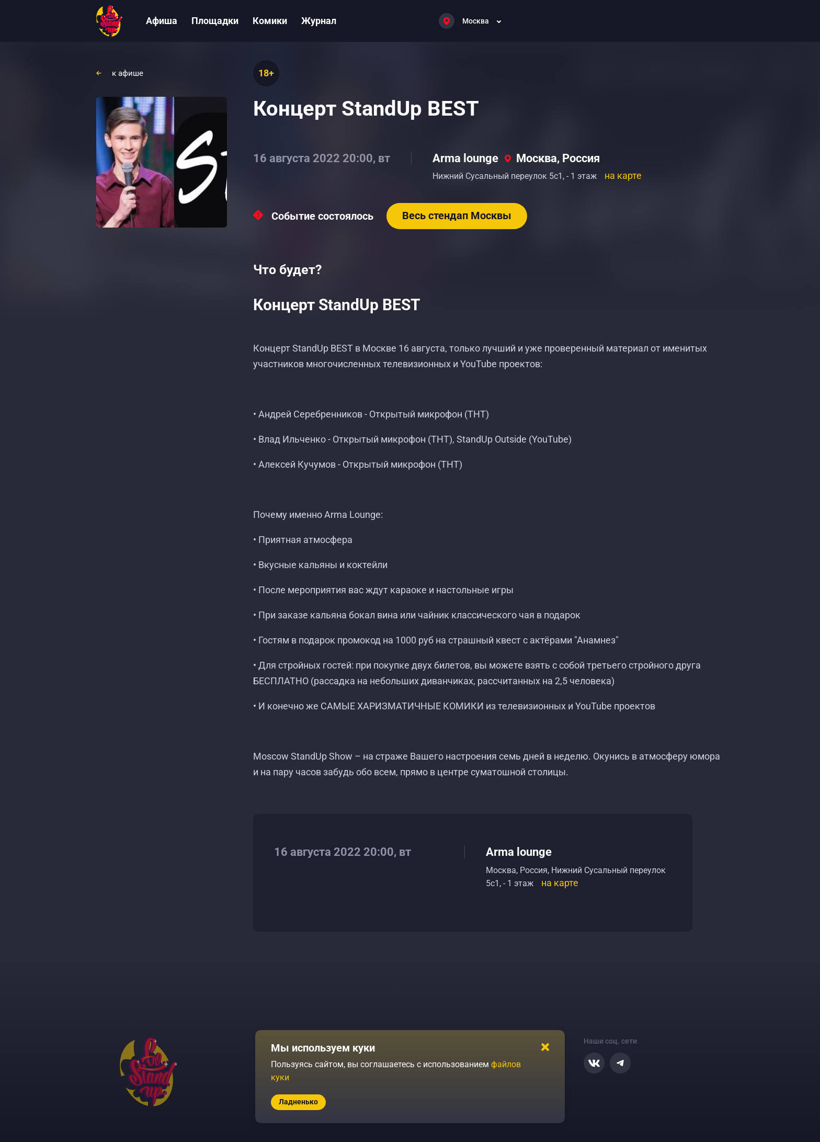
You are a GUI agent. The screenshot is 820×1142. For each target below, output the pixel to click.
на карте (623, 175)
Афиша (161, 20)
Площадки (214, 20)
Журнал (318, 20)
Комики (270, 20)
